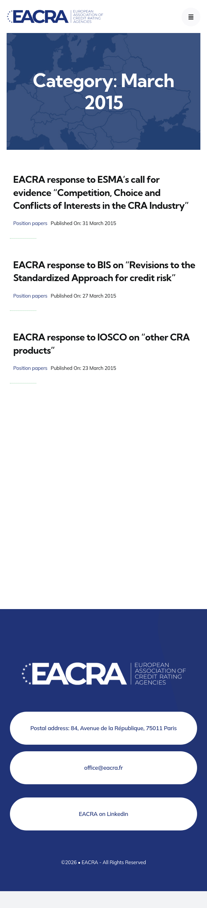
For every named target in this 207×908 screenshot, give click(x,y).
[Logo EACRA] (55, 8)
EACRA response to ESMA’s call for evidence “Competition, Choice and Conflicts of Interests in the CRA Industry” (101, 192)
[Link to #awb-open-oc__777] (191, 17)
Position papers (30, 223)
